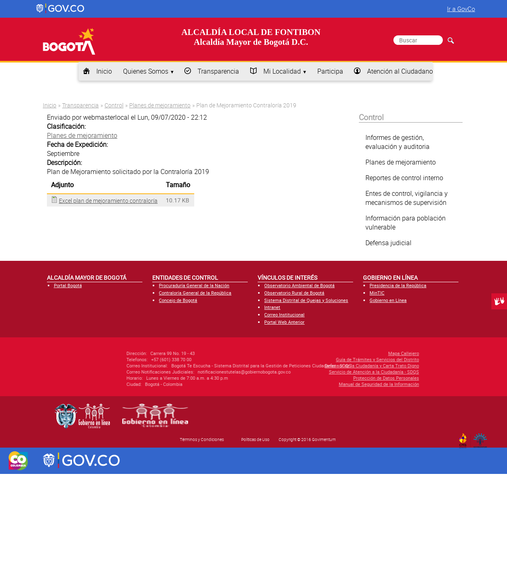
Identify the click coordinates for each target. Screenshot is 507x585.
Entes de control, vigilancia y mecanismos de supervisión (406, 198)
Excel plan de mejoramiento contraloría (108, 200)
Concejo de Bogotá (178, 300)
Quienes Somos (145, 71)
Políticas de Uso (255, 439)
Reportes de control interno (404, 177)
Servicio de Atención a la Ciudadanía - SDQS (320, 372)
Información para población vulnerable (405, 223)
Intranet (272, 307)
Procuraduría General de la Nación (194, 285)
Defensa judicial (388, 242)
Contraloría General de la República (195, 293)
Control (114, 105)
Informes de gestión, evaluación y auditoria (397, 142)
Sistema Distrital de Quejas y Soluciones (306, 300)
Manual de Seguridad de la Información (325, 384)
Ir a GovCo (461, 9)
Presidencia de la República (398, 285)
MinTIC (377, 293)
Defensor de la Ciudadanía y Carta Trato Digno (318, 365)
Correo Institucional (284, 314)
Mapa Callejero (350, 353)
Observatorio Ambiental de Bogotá (299, 285)
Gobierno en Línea (388, 300)
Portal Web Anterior (284, 322)
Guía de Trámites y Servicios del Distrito (323, 359)
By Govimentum (482, 438)
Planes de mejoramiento (160, 105)
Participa (330, 71)
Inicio (104, 71)
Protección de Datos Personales (332, 378)
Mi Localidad (282, 71)
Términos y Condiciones (202, 439)
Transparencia (218, 71)
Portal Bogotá (68, 285)
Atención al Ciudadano (400, 71)
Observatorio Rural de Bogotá (294, 293)
